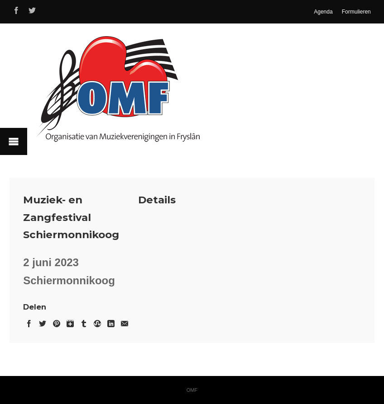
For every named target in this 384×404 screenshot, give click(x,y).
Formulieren (356, 12)
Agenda (323, 12)
